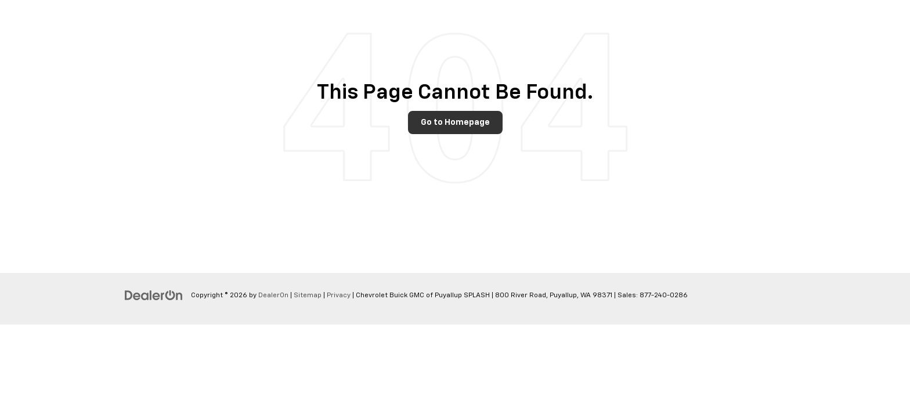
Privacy (339, 295)
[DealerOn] (153, 295)
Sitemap (308, 295)
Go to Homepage (455, 122)
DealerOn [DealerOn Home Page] (273, 295)
